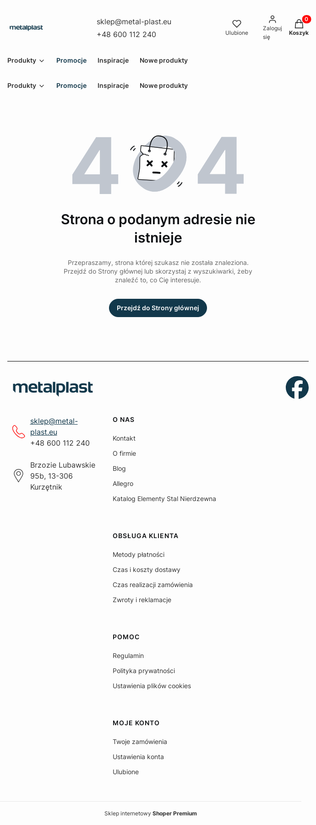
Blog (119, 468)
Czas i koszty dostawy (146, 569)
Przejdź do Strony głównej (158, 308)
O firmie (124, 453)
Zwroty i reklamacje (142, 600)
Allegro (123, 483)
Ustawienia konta (138, 756)
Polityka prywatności (144, 670)
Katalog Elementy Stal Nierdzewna (164, 498)
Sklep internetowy (150, 813)
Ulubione (126, 772)
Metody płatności (138, 554)
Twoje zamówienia (140, 741)
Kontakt (124, 438)
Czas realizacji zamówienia (153, 584)
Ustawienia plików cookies (152, 686)
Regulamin (128, 655)
